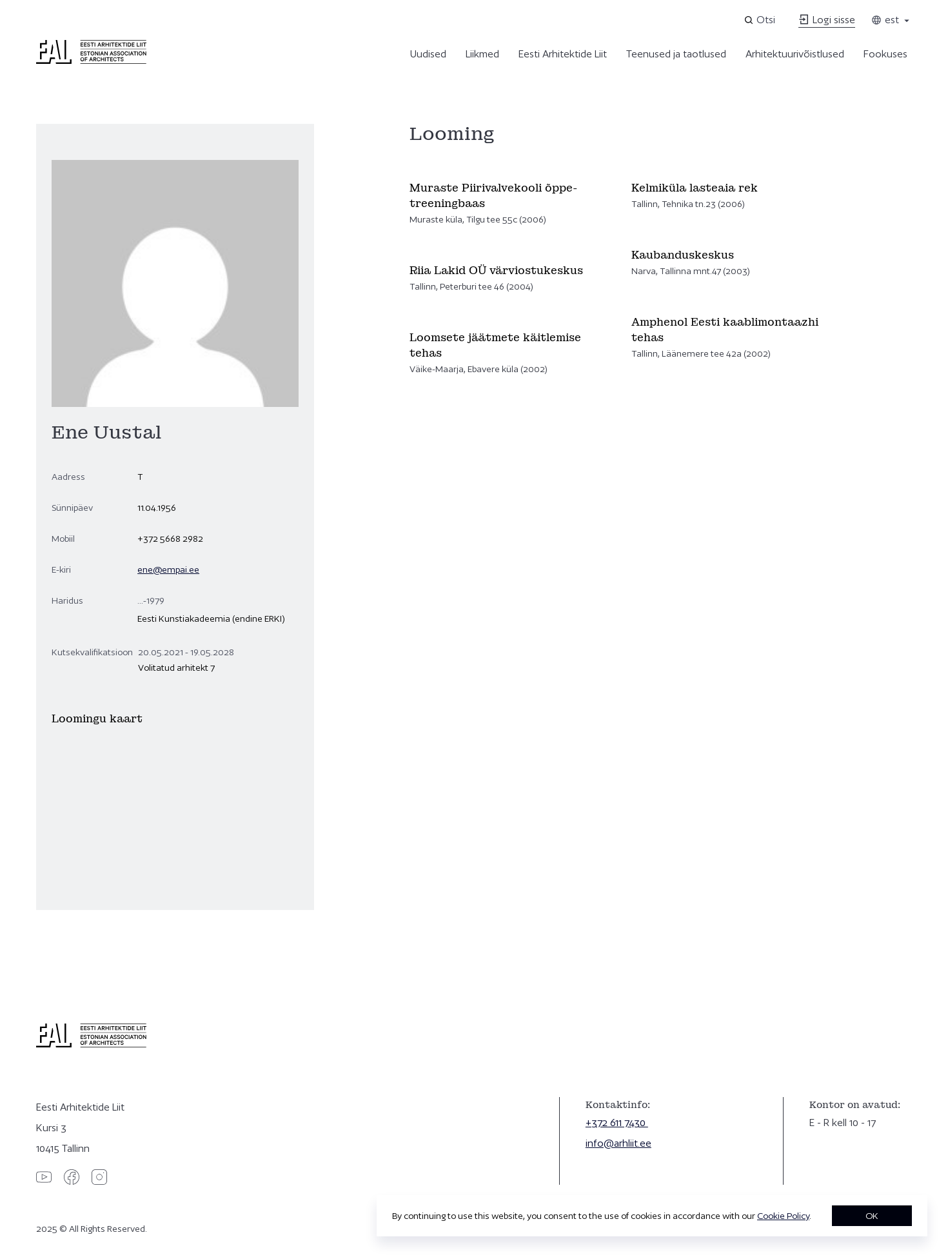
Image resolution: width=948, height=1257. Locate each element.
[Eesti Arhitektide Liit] (91, 60)
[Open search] (760, 20)
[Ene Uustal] (175, 804)
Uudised (428, 54)
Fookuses (885, 54)
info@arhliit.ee (618, 1143)
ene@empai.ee (168, 569)
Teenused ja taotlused (676, 54)
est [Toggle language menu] (891, 20)
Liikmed (482, 54)
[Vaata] (513, 204)
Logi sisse (826, 20)
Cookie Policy (783, 1216)
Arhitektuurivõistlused (795, 54)
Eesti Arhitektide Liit (562, 54)
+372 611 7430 (617, 1122)
